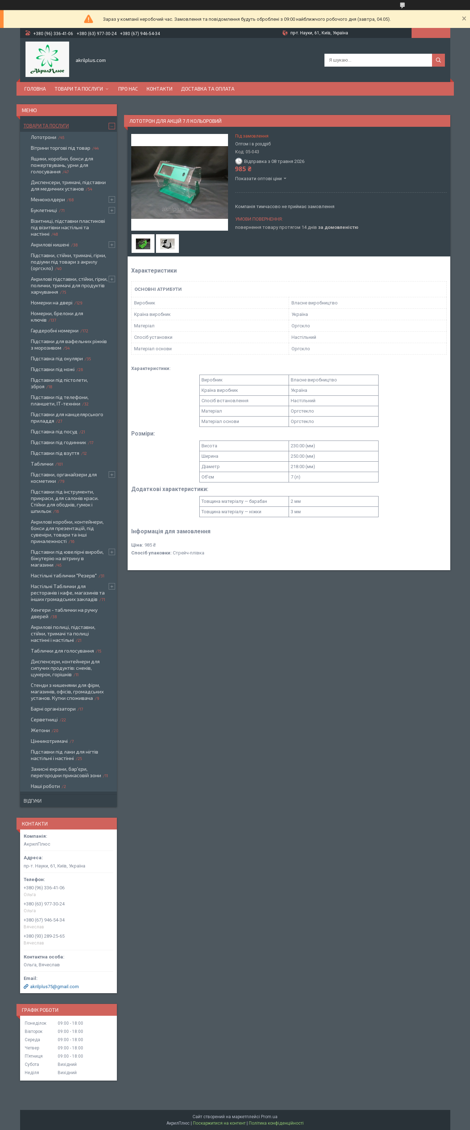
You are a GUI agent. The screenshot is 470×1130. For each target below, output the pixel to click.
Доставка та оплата (207, 89)
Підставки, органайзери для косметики (64, 477)
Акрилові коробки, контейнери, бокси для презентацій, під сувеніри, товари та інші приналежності (67, 531)
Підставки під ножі (53, 369)
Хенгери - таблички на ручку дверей (64, 613)
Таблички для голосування (62, 651)
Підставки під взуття (55, 453)
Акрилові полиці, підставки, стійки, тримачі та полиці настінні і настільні (63, 633)
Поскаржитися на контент (219, 1123)
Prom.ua (269, 1116)
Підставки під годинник (58, 442)
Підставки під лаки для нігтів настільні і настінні (64, 755)
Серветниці (44, 719)
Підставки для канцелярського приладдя (67, 417)
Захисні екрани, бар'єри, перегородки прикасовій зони (66, 772)
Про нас (128, 89)
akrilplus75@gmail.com (54, 986)
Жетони (40, 730)
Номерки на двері (51, 302)
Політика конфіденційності (276, 1123)
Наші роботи (45, 786)
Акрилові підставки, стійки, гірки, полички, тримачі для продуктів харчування (69, 285)
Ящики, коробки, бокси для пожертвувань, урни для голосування (62, 164)
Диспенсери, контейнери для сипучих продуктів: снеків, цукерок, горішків (65, 667)
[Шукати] (438, 60)
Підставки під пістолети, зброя (59, 383)
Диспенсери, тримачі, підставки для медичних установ (68, 185)
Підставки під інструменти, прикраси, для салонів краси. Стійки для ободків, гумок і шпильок (65, 501)
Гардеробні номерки (55, 330)
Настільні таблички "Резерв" (64, 575)
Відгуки (33, 801)
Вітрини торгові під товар (60, 148)
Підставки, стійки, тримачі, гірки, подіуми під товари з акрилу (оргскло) (68, 261)
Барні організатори (53, 709)
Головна (35, 89)
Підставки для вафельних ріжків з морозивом (69, 344)
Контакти (159, 89)
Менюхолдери (48, 199)
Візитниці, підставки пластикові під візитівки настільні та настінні (68, 227)
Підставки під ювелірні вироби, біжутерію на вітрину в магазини (67, 558)
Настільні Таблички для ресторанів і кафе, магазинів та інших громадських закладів (68, 592)
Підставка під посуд (54, 431)
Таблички (42, 464)
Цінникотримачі (49, 741)
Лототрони (43, 137)
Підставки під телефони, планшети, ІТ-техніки (60, 400)
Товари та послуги (78, 89)
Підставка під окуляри (57, 358)
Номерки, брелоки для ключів (57, 316)
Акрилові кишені (50, 244)
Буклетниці (44, 210)
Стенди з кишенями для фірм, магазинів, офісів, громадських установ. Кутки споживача (67, 691)
